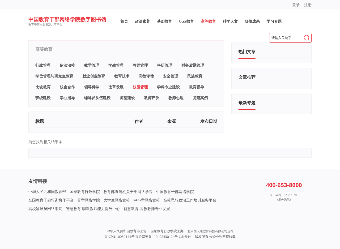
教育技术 (121, 76)
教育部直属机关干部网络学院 (128, 191)
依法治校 (67, 65)
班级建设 (43, 97)
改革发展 (115, 87)
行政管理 (43, 65)
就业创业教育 (93, 76)
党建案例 (200, 97)
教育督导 (196, 87)
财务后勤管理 (192, 65)
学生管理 (115, 65)
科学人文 (230, 21)
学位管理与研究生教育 (54, 76)
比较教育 (43, 87)
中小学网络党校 (146, 200)
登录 (296, 4)
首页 (124, 21)
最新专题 (246, 102)
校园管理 (140, 87)
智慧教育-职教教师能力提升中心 (93, 208)
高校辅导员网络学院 (45, 208)
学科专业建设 (168, 87)
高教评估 (146, 76)
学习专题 (274, 21)
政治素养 (142, 21)
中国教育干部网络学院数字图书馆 (67, 19)
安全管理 (170, 76)
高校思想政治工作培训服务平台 (189, 200)
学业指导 (67, 97)
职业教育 (186, 21)
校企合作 (67, 87)
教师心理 (175, 97)
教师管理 (140, 65)
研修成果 (252, 21)
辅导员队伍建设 (97, 97)
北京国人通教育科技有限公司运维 (210, 231)
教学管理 (91, 65)
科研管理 (164, 65)
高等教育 (208, 21)
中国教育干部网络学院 (175, 191)
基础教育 (164, 21)
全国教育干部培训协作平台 (51, 200)
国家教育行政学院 (85, 191)
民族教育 (194, 76)
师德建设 (127, 97)
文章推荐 (246, 77)
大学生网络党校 (116, 200)
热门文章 (246, 51)
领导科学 (91, 87)
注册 (308, 4)
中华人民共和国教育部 (47, 191)
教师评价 (151, 97)
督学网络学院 (88, 200)
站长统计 (185, 237)
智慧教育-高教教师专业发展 (146, 208)
